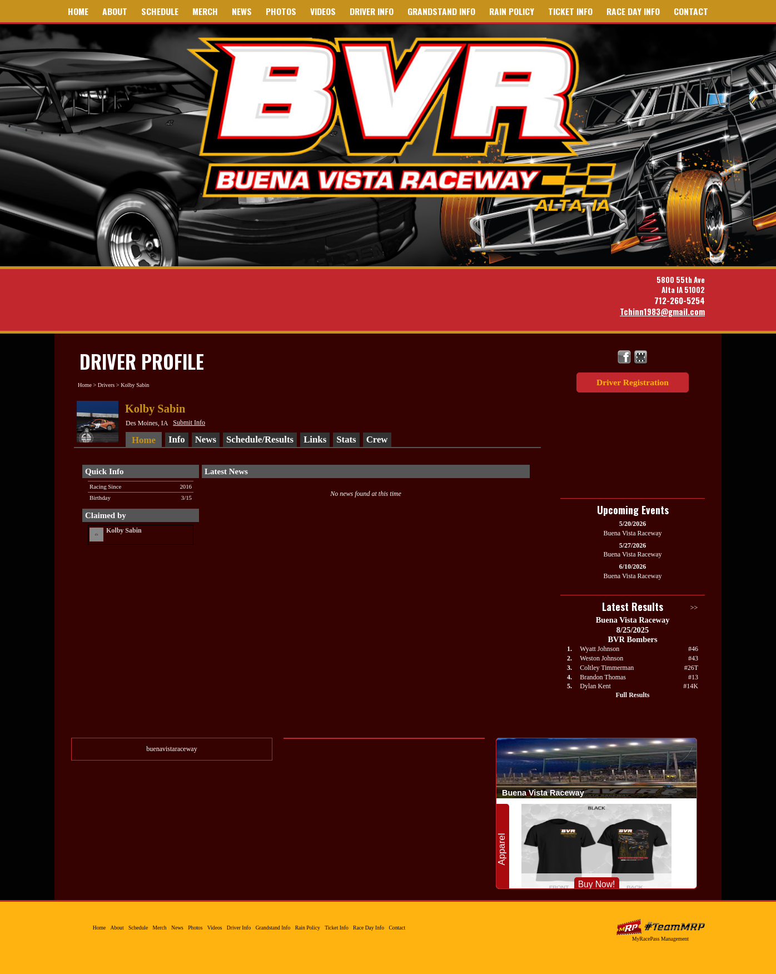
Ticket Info (570, 11)
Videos (323, 11)
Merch (205, 11)
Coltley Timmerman (607, 668)
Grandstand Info (441, 11)
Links (315, 439)
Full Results (632, 695)
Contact (691, 11)
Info (176, 439)
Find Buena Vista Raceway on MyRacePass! (641, 357)
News (242, 11)
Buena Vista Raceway (405, 124)
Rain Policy (511, 11)
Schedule (159, 11)
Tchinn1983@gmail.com (662, 311)
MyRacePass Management (660, 939)
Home (78, 11)
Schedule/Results (260, 439)
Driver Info (372, 11)
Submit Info (189, 422)
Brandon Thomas (603, 677)
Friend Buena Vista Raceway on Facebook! (624, 357)
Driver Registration (632, 382)
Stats (346, 439)
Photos (281, 11)
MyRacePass (660, 927)
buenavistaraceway (171, 749)
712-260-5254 (679, 300)
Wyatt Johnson (599, 649)
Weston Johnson (601, 658)
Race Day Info (633, 11)
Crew (377, 439)
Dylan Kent (595, 686)
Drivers (106, 385)
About (114, 11)
